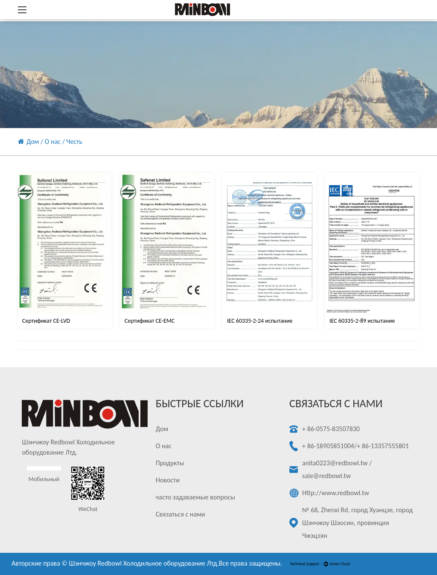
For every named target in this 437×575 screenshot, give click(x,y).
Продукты (170, 463)
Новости (168, 480)
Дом (32, 141)
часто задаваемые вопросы (195, 497)
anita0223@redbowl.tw (334, 463)
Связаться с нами (180, 514)
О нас (53, 141)
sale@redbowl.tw (326, 476)
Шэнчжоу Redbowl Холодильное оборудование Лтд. (144, 563)
